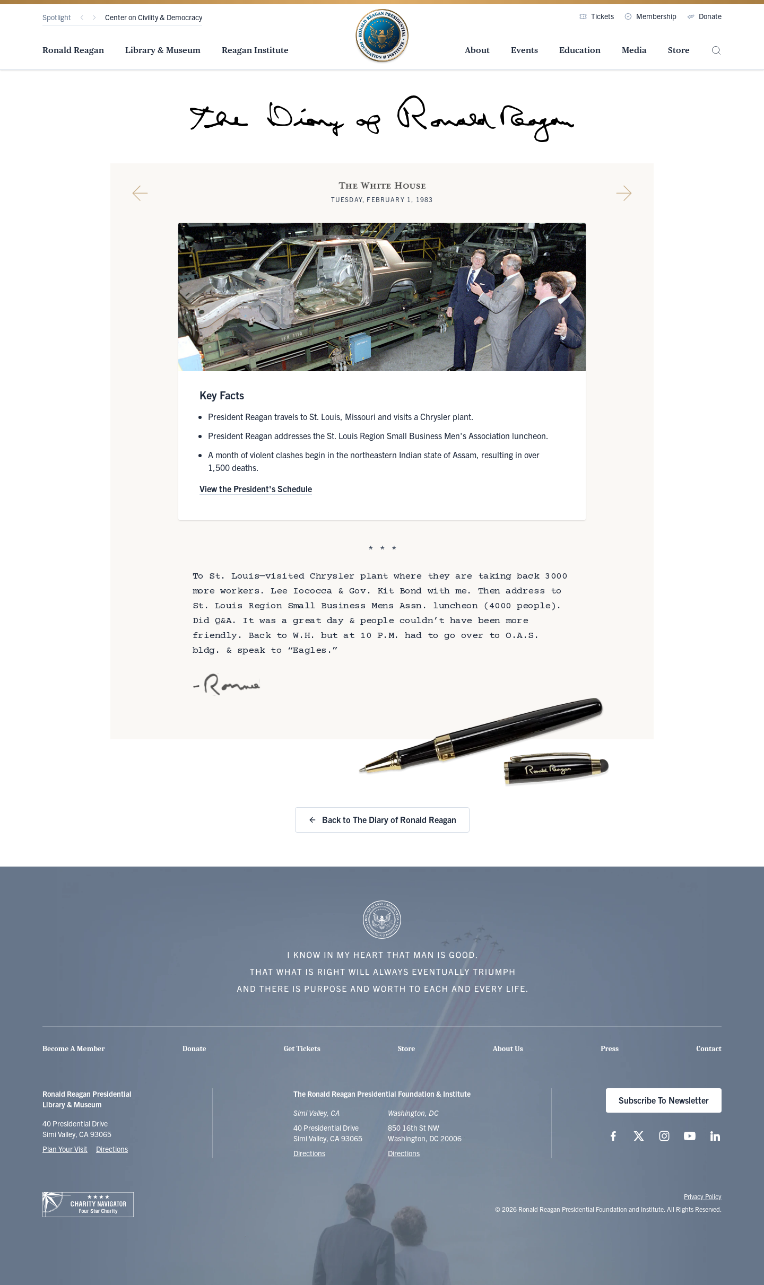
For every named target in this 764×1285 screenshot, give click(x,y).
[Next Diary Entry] (624, 193)
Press (610, 1048)
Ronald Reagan (73, 50)
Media (634, 50)
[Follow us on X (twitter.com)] (638, 1136)
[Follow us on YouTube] (689, 1136)
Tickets (596, 16)
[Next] (94, 17)
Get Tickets (302, 1048)
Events (524, 50)
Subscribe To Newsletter (664, 1100)
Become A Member (73, 1048)
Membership (650, 16)
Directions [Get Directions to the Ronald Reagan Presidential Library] (309, 1153)
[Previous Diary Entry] (140, 193)
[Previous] (81, 17)
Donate (704, 16)
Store (679, 50)
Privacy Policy (703, 1196)
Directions (112, 1148)
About (477, 50)
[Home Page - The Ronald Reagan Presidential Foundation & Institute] (382, 36)
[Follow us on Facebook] (613, 1136)
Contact (709, 1048)
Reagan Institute (255, 50)
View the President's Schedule (255, 488)
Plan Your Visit (65, 1148)
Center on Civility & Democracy (153, 17)
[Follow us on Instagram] (664, 1136)
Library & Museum (163, 50)
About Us (508, 1048)
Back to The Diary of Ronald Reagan (382, 819)
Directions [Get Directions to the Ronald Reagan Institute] (404, 1153)
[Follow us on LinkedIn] (715, 1136)
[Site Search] (716, 50)
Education (580, 50)
